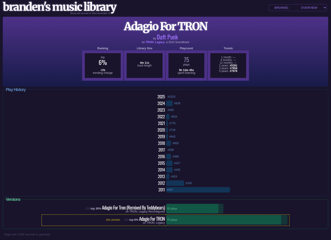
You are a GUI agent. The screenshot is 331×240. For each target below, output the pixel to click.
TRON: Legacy (155, 42)
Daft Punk (167, 36)
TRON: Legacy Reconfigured (147, 211)
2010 (171, 42)
